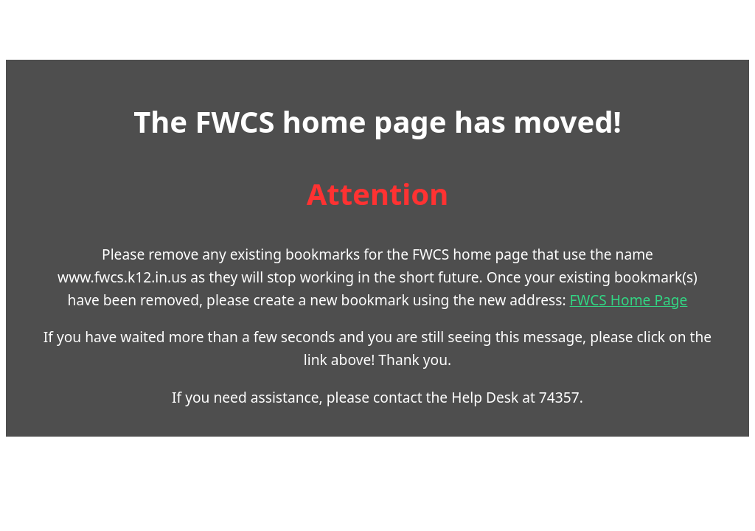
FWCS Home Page (629, 300)
